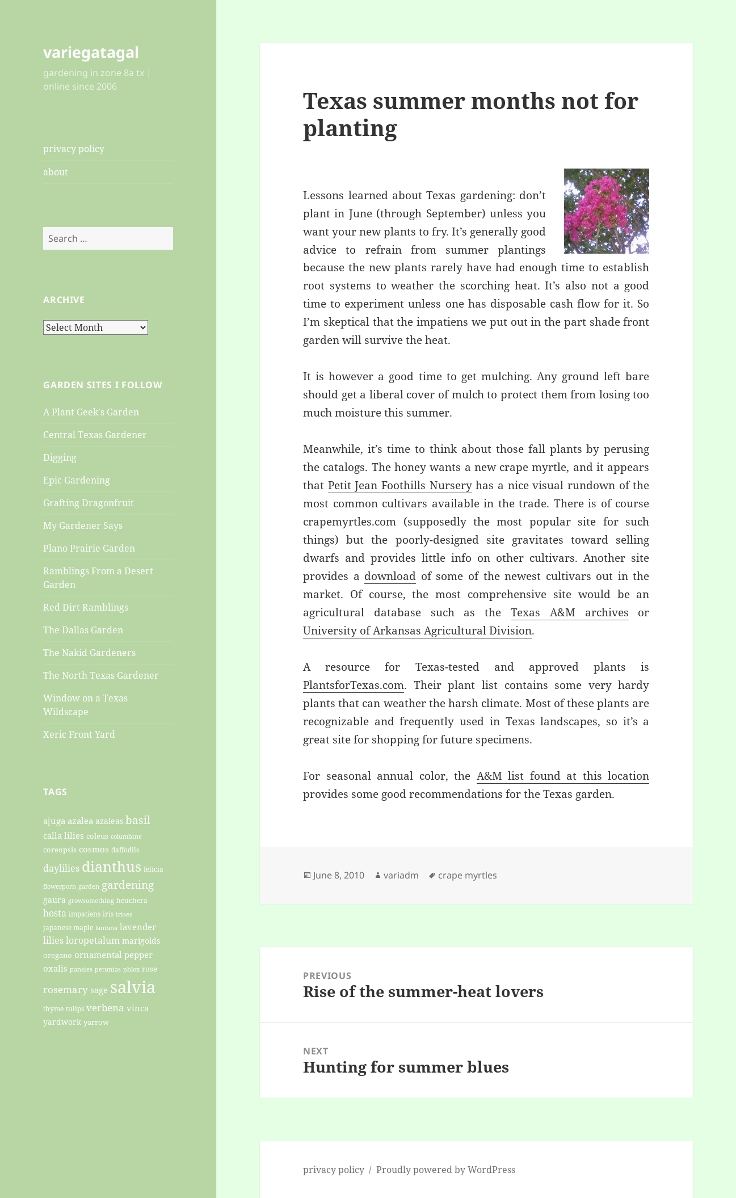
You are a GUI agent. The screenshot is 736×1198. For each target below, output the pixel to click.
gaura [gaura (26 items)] (54, 899)
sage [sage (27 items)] (99, 989)
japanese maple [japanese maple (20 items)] (68, 927)
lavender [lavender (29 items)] (138, 926)
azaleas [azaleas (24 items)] (109, 821)
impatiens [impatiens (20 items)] (84, 913)
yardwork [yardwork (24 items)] (62, 1022)
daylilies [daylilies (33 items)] (61, 868)
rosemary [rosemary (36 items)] (65, 989)
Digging (60, 457)
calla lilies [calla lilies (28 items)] (63, 835)
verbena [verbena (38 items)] (105, 1007)
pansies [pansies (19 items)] (81, 969)
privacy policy (73, 148)
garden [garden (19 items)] (88, 886)
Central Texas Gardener (95, 434)
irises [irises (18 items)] (124, 914)
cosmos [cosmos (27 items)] (94, 849)
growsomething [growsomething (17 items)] (91, 901)
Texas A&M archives (570, 612)
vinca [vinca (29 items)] (138, 1008)
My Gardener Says (83, 525)
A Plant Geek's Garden (91, 412)
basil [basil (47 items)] (137, 819)
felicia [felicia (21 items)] (153, 869)
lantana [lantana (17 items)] (106, 928)
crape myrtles (467, 875)
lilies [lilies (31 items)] (53, 940)
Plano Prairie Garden (89, 548)
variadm (401, 875)
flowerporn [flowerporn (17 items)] (59, 886)
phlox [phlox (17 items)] (131, 969)
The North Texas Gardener (101, 675)
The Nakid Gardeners (89, 652)
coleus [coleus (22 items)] (97, 836)
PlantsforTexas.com (353, 685)
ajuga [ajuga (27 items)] (54, 820)
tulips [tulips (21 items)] (75, 1009)
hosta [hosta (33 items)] (54, 913)
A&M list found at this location (563, 775)
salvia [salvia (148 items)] (132, 987)
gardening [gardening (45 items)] (128, 884)
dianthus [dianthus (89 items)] (111, 866)
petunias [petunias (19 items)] (108, 969)
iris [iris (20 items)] (108, 913)
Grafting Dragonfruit (88, 503)
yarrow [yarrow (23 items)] (96, 1022)
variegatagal (91, 51)
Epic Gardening (76, 480)
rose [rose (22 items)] (149, 969)
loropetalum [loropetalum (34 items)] (93, 940)
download (390, 576)
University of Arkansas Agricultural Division (417, 630)
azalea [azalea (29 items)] (80, 820)
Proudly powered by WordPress (445, 1169)
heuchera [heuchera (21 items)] (132, 900)
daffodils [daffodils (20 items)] (125, 849)
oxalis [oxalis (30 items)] (55, 968)
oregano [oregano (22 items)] (57, 955)
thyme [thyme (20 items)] (53, 1008)
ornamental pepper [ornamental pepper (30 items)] (113, 955)
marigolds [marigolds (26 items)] (141, 940)
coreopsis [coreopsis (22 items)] (60, 849)
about (55, 172)
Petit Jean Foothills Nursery (400, 485)
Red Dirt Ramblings (85, 607)
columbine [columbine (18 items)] (126, 836)
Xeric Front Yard (79, 734)
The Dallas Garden (83, 630)
